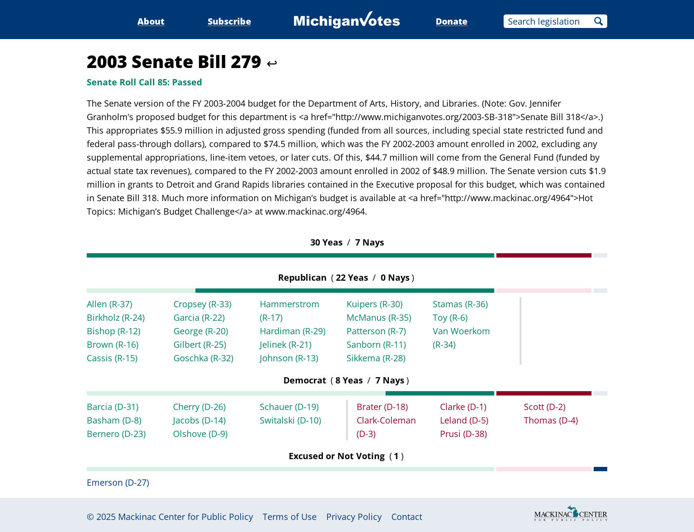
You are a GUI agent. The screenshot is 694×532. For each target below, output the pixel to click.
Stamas (460, 304)
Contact (406, 516)
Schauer (289, 406)
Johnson (289, 358)
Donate (451, 21)
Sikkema (376, 358)
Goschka (203, 358)
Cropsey (202, 304)
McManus (379, 317)
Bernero (116, 433)
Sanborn (376, 344)
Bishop (113, 331)
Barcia (112, 406)
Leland (464, 420)
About (150, 21)
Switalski (290, 420)
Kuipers (374, 304)
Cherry (199, 406)
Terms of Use (290, 516)
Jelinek (285, 344)
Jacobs (199, 420)
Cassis (112, 358)
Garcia (199, 317)
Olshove (200, 433)
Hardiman (292, 331)
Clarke (463, 406)
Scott (544, 406)
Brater (382, 406)
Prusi (463, 433)
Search (598, 21)
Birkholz (116, 317)
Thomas (551, 420)
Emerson (118, 482)
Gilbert (200, 344)
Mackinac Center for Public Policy (185, 516)
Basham (114, 420)
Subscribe (229, 21)
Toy (450, 317)
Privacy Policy (354, 516)
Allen (109, 304)
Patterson (376, 331)
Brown (112, 344)
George (201, 331)
